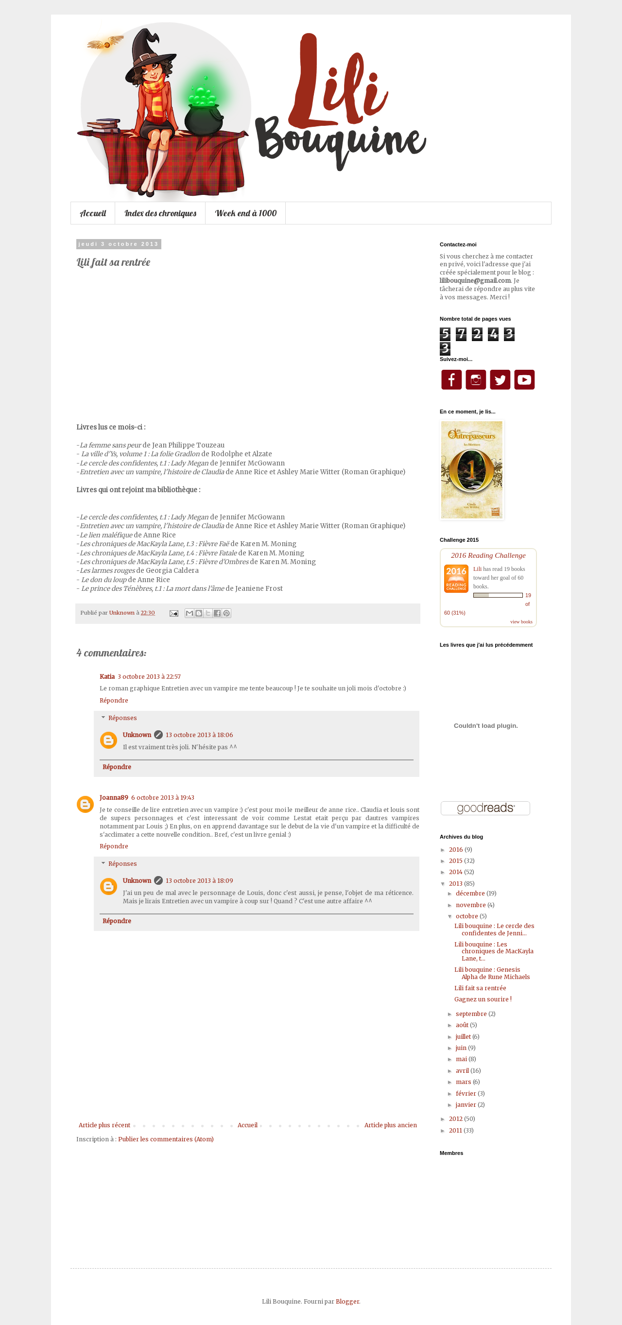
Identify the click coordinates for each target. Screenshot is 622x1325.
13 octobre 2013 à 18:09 (199, 880)
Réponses (122, 718)
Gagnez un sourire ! (483, 999)
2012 (456, 1118)
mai (462, 1059)
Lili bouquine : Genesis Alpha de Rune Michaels (492, 973)
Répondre (114, 700)
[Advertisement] (248, 1095)
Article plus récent (104, 1125)
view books (521, 621)
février (467, 1093)
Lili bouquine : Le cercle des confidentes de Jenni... (494, 929)
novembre (471, 905)
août (463, 1025)
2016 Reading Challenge (488, 555)
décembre (471, 893)
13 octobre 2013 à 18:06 (199, 735)
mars (464, 1081)
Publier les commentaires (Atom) (166, 1139)
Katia (107, 676)
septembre (472, 1013)
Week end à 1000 (245, 213)
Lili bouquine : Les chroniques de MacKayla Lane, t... (494, 951)
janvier (467, 1104)
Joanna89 (114, 797)
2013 (456, 883)
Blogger (347, 1301)
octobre (468, 916)
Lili (477, 569)
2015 (456, 860)
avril (463, 1070)
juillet (464, 1036)
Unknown (137, 735)
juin (462, 1047)
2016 (457, 849)
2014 (456, 872)
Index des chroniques (160, 213)
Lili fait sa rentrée (480, 988)
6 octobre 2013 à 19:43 (162, 797)
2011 (456, 1130)
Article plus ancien (390, 1125)
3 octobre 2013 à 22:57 (149, 676)
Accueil (93, 213)
